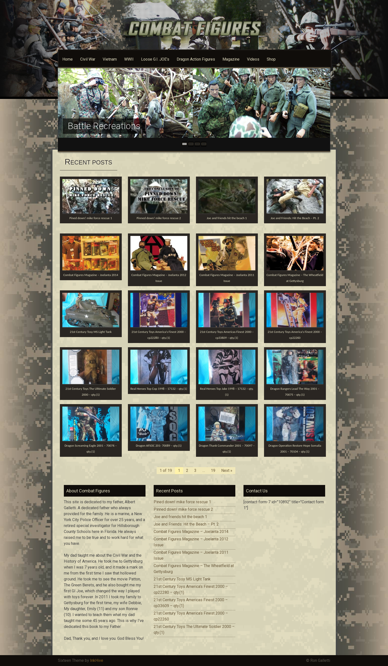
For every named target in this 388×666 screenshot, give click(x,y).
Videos (253, 59)
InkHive (96, 660)
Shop (271, 59)
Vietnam (110, 59)
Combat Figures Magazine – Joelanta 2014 (90, 275)
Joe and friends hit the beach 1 (227, 218)
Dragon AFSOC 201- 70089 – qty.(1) (159, 445)
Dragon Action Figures (196, 59)
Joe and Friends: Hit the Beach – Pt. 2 (295, 218)
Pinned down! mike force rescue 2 (159, 218)
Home (67, 59)
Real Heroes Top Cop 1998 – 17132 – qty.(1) (158, 388)
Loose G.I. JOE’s (155, 59)
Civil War (87, 59)
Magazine (231, 59)
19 (213, 470)
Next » (226, 470)
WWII (129, 59)
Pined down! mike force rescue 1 (91, 218)
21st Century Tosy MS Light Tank (91, 332)
